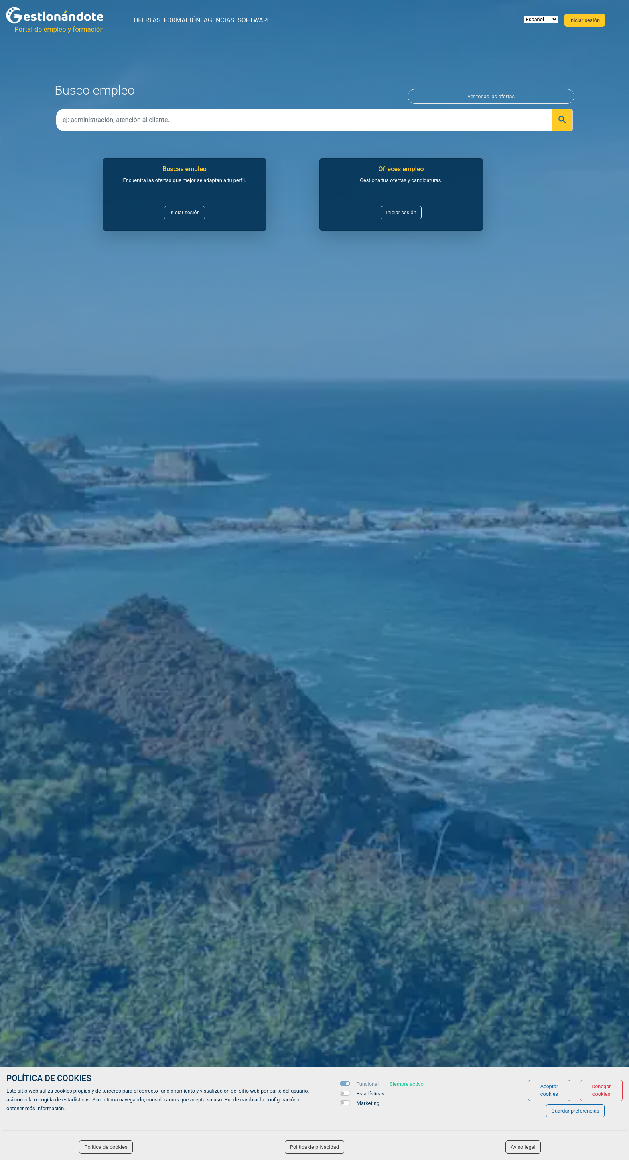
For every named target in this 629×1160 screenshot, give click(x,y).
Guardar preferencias (575, 1111)
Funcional (368, 1084)
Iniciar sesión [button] (585, 20)
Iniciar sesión (184, 212)
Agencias (219, 20)
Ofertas (147, 20)
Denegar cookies (601, 1090)
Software (253, 20)
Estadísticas (371, 1094)
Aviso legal (523, 1147)
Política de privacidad (314, 1147)
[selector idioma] (541, 19)
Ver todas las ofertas (491, 96)
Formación (182, 20)
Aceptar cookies (549, 1090)
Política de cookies (105, 1147)
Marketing (368, 1103)
